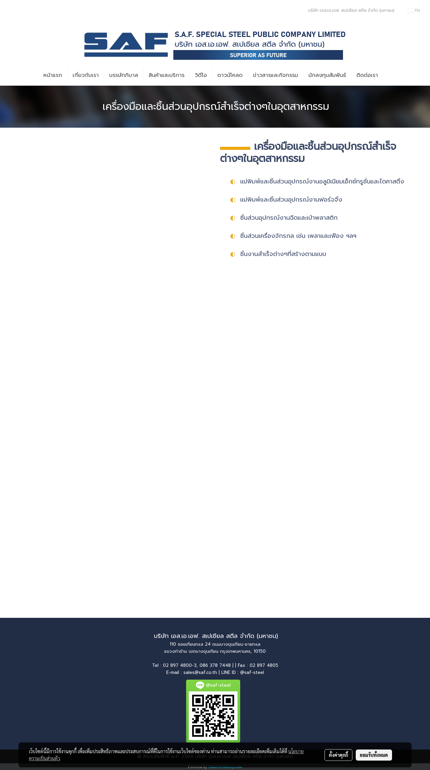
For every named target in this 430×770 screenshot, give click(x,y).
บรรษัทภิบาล (123, 75)
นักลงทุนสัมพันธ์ (327, 75)
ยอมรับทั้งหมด (374, 755)
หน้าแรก (52, 75)
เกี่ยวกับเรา (86, 75)
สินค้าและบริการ (166, 75)
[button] (389, 75)
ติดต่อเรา (367, 75)
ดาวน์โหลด (230, 75)
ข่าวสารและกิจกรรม (275, 75)
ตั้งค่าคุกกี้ (338, 755)
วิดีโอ (201, 75)
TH (414, 10)
